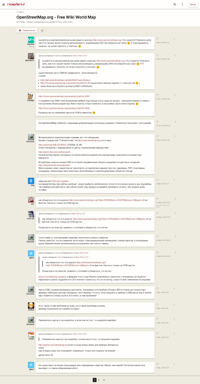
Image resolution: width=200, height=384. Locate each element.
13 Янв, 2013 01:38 (163, 140)
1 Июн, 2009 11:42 (162, 43)
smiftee (31, 310)
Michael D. (29, 60)
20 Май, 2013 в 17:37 (77, 214)
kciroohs (58, 334)
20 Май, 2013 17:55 (163, 217)
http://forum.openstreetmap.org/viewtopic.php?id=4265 (64, 96)
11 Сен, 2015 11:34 (65, 22)
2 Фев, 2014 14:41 (162, 337)
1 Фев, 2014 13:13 (162, 308)
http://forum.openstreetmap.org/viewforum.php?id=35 (65, 83)
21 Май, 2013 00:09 (163, 256)
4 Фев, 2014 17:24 (162, 368)
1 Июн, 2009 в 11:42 (79, 56)
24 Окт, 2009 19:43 (163, 126)
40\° (56, 214)
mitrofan (30, 44)
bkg (32, 185)
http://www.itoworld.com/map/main (54, 165)
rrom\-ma (58, 253)
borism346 (50, 22)
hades (31, 339)
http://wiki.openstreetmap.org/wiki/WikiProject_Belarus (65, 80)
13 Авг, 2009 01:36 (163, 99)
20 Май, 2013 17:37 (163, 203)
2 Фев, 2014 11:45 (162, 323)
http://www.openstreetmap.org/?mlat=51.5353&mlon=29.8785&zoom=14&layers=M (107, 200)
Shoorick (30, 142)
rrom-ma (30, 219)
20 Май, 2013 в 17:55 (80, 253)
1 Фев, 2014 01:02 (162, 292)
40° (32, 204)
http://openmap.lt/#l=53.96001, (53, 145)
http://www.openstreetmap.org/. (107, 40)
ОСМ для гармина (59, 181)
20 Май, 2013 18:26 (163, 240)
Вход (193, 4)
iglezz (31, 258)
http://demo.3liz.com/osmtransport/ (54, 152)
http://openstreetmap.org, (89, 140)
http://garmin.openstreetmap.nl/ (53, 345)
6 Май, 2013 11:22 (162, 184)
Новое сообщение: (36, 22)
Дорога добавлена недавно (52, 276)
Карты (20, 12)
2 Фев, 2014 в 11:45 (80, 334)
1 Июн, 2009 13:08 (163, 59)
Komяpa (30, 100)
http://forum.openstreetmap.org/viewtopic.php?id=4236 (64, 108)
